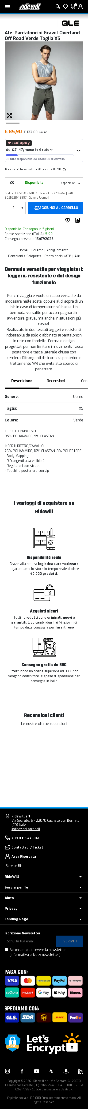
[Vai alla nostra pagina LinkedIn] (80, 1071)
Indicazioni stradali (25, 829)
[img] (64, 169)
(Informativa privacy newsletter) (35, 955)
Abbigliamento (57, 250)
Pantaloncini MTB (58, 256)
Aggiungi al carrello (58, 208)
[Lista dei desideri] (65, 6)
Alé (77, 256)
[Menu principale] (7, 6)
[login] (80, 6)
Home (23, 250)
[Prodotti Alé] (70, 23)
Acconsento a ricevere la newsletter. (38, 952)
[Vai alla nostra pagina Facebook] (22, 1071)
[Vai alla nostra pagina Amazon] (66, 1071)
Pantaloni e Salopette (25, 256)
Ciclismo (37, 250)
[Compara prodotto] (78, 220)
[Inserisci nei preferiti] (68, 220)
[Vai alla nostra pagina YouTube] (36, 1071)
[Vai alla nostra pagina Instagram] (7, 1071)
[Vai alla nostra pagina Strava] (51, 1071)
